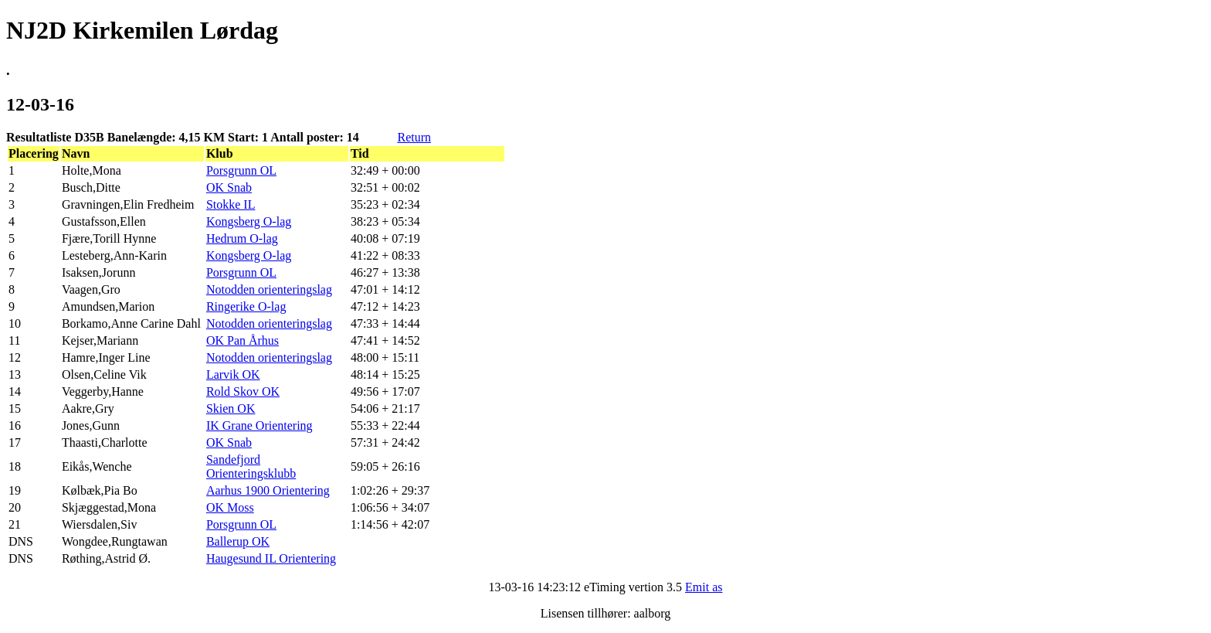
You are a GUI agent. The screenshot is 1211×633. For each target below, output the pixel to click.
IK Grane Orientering (259, 425)
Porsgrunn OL (241, 170)
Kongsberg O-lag (248, 221)
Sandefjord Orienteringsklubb (251, 466)
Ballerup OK (238, 541)
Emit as (703, 587)
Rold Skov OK (243, 391)
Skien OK (231, 408)
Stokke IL (231, 204)
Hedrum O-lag (242, 238)
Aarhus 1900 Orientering (268, 490)
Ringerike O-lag (246, 306)
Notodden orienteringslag (269, 289)
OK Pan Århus (242, 340)
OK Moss (230, 507)
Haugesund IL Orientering (271, 558)
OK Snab (229, 187)
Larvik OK (233, 374)
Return (414, 137)
